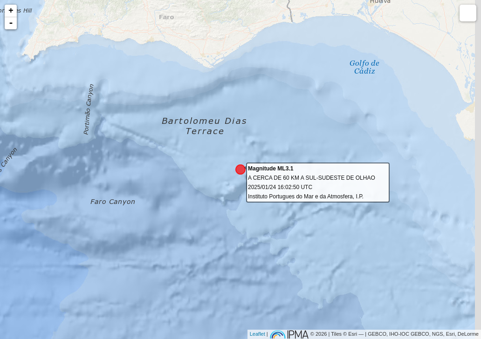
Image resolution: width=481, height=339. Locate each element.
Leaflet (257, 334)
